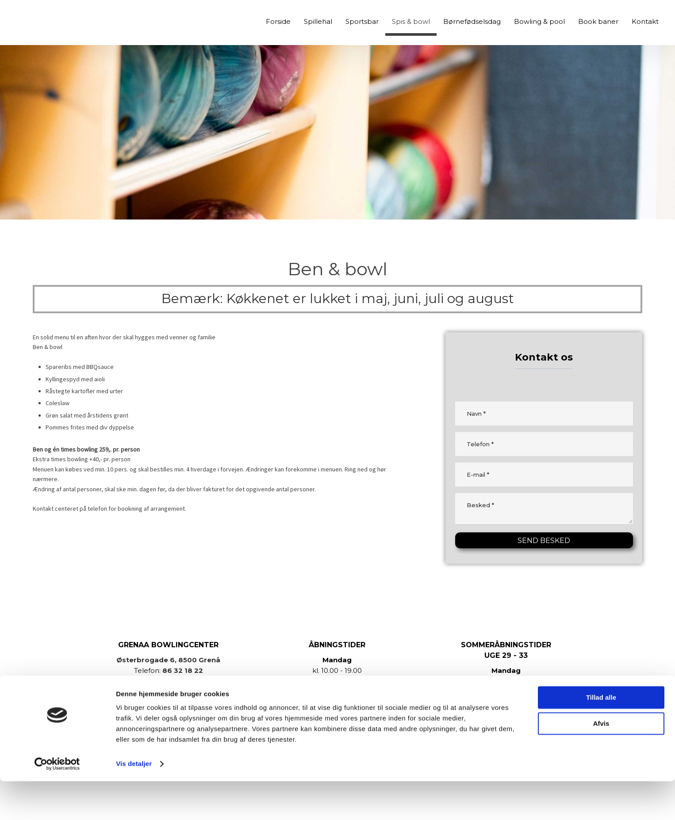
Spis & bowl (411, 21)
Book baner (598, 21)
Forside (278, 21)
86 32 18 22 (182, 670)
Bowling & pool (539, 21)
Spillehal (318, 21)
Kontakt (645, 21)
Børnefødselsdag (472, 21)
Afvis (601, 762)
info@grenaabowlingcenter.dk (181, 681)
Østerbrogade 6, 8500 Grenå (168, 660)
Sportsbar (362, 21)
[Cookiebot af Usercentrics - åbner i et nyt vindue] (57, 802)
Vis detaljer (134, 802)
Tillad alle (601, 736)
